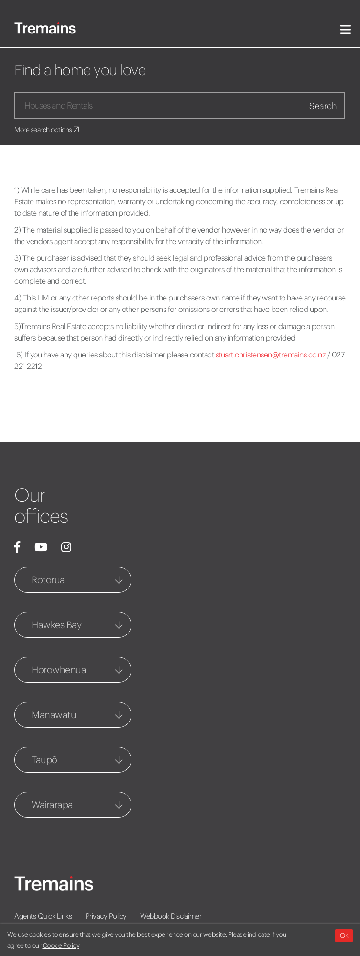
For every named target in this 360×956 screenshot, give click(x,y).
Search (323, 105)
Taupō (44, 760)
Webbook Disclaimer (170, 916)
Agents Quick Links (43, 916)
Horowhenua (59, 670)
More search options (47, 129)
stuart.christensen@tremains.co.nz (271, 354)
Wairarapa (52, 805)
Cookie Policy (61, 945)
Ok (344, 935)
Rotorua (48, 580)
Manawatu (54, 715)
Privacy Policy (106, 916)
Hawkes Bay (56, 625)
